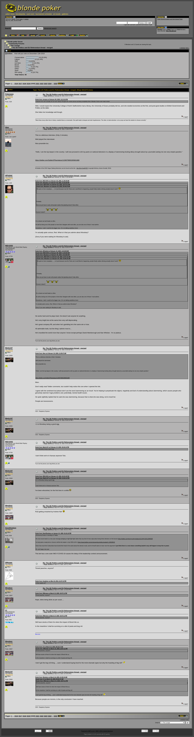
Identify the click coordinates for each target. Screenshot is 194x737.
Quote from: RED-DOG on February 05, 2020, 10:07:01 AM (53, 184)
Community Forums (16, 44)
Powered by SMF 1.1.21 (88, 731)
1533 (55, 84)
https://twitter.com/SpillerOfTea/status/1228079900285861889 (57, 160)
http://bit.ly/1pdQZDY (82, 168)
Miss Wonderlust (171, 31)
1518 (24, 84)
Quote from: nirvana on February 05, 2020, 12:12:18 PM (51, 99)
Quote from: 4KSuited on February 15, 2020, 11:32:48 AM (52, 251)
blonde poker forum (15, 42)
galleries (65, 14)
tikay (7, 127)
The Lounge (15, 46)
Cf (6, 610)
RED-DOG (9, 246)
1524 (49, 84)
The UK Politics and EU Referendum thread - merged (32, 48)
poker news (10, 14)
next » (187, 48)
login (21, 19)
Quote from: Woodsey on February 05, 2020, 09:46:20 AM (53, 186)
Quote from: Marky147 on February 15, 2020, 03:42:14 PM (52, 447)
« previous (182, 48)
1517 (20, 84)
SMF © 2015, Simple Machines (104, 731)
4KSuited (8, 175)
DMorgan (8, 562)
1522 (41, 84)
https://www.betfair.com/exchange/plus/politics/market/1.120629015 (96, 542)
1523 (45, 84)
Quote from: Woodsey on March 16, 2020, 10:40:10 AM (51, 677)
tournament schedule (44, 14)
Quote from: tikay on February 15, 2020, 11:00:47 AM (50, 353)
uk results (57, 14)
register (26, 19)
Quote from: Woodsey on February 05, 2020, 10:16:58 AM (52, 182)
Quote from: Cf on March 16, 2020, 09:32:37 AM (49, 646)
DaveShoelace (10, 528)
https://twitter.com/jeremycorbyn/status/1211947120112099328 (135, 538)
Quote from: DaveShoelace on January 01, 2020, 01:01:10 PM (53, 533)
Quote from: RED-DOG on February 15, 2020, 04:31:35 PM (52, 476)
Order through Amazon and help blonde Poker (170, 19)
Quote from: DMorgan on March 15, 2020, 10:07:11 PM (51, 593)
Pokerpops (9, 94)
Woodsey (8, 505)
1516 (16, 84)
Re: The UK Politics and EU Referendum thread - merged (64, 94)
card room (30, 14)
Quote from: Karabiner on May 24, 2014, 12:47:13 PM (50, 581)
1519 (28, 84)
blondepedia (20, 14)
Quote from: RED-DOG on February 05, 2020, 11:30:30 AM (52, 180)
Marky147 (9, 348)
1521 (37, 84)
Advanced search (50, 28)
